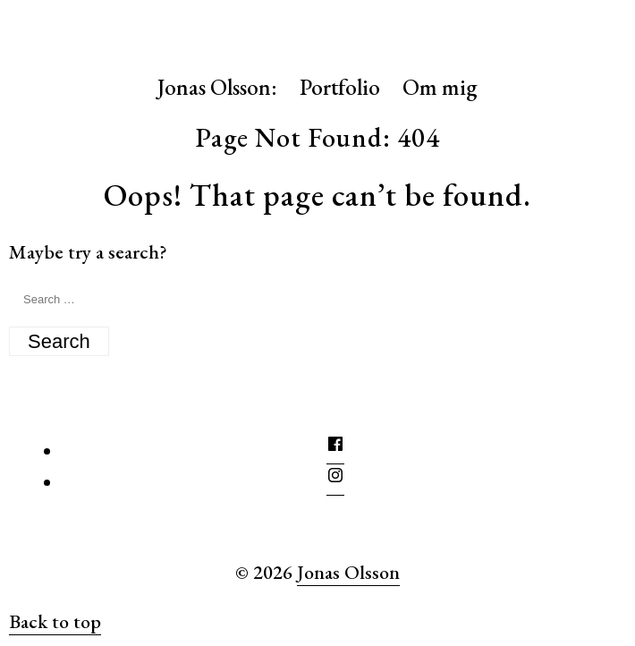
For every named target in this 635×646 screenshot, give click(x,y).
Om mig (440, 86)
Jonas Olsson (348, 572)
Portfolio (340, 86)
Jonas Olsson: (217, 86)
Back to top (55, 621)
